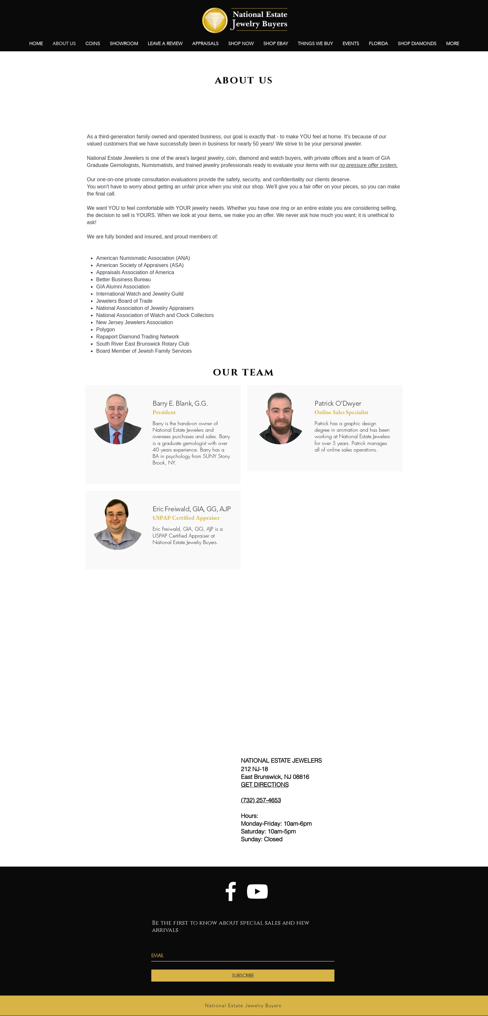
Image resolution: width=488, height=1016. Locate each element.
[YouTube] (257, 891)
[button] (351, 43)
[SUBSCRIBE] (242, 976)
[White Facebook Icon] (231, 891)
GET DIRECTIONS (265, 784)
